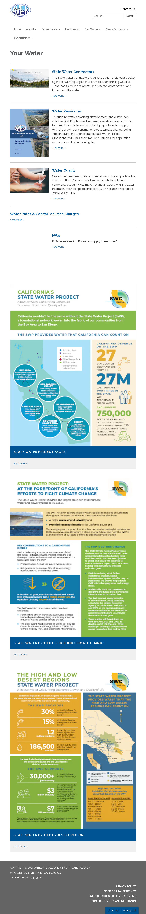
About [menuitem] (30, 29)
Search (130, 16)
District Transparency (119, 891)
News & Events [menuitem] (115, 29)
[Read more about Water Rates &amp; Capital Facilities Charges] (73, 216)
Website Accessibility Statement (113, 896)
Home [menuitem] (17, 29)
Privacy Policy (126, 886)
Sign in (131, 901)
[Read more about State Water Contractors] (73, 83)
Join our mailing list (122, 910)
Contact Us (128, 9)
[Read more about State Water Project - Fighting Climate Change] (73, 567)
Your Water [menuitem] (91, 29)
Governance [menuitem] (49, 29)
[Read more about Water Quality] (73, 184)
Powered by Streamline (108, 901)
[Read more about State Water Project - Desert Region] (73, 758)
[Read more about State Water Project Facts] (73, 376)
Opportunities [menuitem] (21, 38)
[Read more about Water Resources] (73, 132)
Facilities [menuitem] (70, 29)
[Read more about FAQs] (73, 252)
